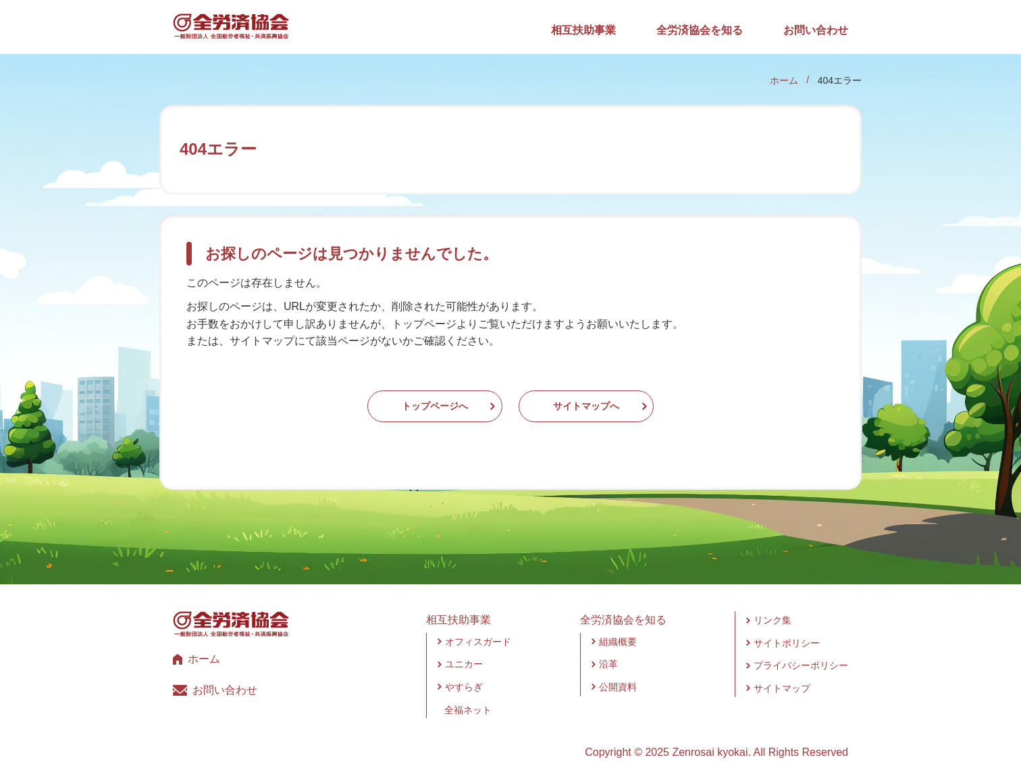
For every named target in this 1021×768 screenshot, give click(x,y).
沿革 (608, 651)
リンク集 (772, 607)
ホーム (784, 80)
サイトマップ (782, 674)
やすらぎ (464, 673)
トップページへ (394, 399)
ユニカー (464, 651)
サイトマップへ (626, 399)
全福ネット (468, 696)
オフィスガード (478, 628)
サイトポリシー (787, 629)
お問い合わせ (815, 30)
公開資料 (618, 673)
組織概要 (618, 628)
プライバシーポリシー (801, 652)
